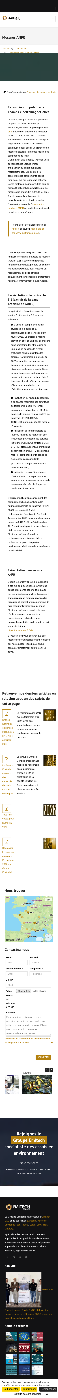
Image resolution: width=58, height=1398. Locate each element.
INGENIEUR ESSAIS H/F (29, 1173)
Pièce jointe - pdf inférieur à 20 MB (10, 999)
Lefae (32, 1224)
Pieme (25, 1224)
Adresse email (14, 968)
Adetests (42, 1220)
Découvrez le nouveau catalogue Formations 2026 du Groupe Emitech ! (8, 860)
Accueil (5, 48)
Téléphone (36, 968)
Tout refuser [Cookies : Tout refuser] (29, 1389)
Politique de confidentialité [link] (27, 1394)
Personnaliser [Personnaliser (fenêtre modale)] (48, 1389)
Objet (9, 979)
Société (34, 957)
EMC (39, 1224)
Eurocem (31, 1220)
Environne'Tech (12, 1224)
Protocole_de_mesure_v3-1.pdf (41, 92)
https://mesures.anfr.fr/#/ (20, 630)
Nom (9, 957)
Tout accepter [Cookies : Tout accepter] (10, 1389)
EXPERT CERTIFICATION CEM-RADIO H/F (29, 1169)
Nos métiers (21, 48)
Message (10, 1012)
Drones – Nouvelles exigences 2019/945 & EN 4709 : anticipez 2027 (8, 731)
